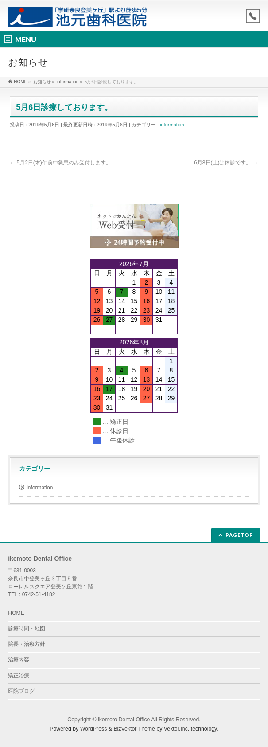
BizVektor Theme (134, 729)
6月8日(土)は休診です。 (226, 163)
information (172, 124)
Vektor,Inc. (177, 729)
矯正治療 (18, 676)
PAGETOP (239, 535)
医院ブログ (21, 691)
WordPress (93, 729)
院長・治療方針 (26, 644)
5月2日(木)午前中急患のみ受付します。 (60, 163)
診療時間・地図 (26, 629)
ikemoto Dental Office (124, 719)
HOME (16, 613)
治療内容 (18, 660)
